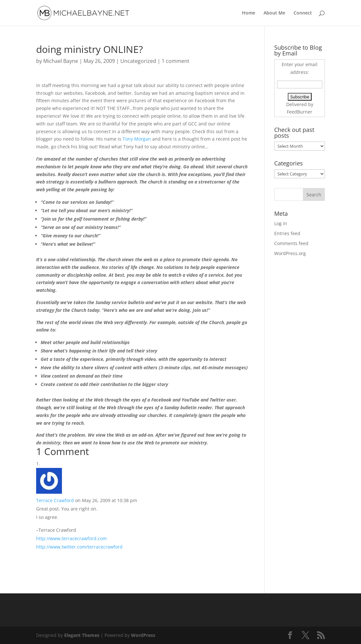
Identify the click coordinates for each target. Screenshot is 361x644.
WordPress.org (290, 253)
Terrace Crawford (55, 500)
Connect (303, 13)
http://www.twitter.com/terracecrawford (79, 547)
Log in (280, 223)
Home (248, 13)
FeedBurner (299, 112)
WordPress (143, 635)
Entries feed (287, 233)
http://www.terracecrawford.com (71, 538)
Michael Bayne (60, 60)
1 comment (175, 60)
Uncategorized (138, 60)
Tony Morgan (137, 139)
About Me (274, 13)
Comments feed (291, 243)
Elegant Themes (81, 635)
